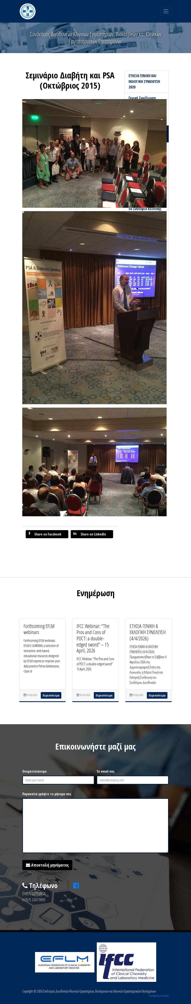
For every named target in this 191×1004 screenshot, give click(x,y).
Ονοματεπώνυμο (34, 771)
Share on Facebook (44, 534)
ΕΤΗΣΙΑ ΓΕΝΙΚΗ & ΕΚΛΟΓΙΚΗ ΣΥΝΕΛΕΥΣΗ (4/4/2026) (148, 632)
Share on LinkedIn (89, 534)
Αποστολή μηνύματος (47, 865)
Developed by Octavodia (159, 996)
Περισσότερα (51, 695)
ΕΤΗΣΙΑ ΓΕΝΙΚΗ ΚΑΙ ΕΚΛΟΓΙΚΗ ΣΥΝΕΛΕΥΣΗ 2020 (144, 81)
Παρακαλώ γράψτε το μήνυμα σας (46, 794)
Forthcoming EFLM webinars (39, 629)
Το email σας (106, 771)
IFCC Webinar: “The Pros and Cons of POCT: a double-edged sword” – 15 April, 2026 (93, 638)
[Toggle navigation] (166, 11)
